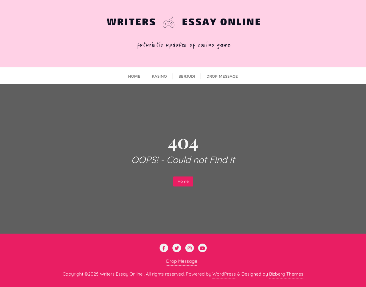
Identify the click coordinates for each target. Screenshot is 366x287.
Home (183, 181)
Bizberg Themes (286, 274)
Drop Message (181, 261)
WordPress (224, 274)
